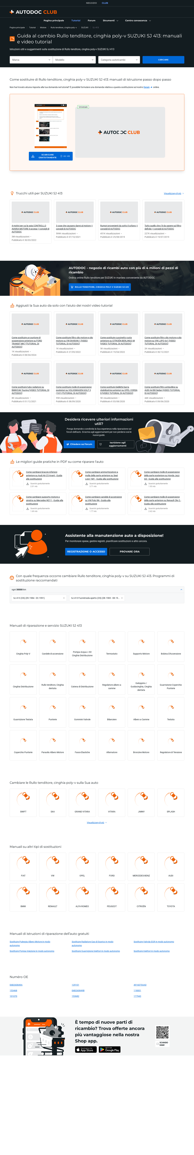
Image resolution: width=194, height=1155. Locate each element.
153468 (13, 990)
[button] (110, 21)
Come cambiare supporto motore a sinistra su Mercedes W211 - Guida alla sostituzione (44, 500)
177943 (137, 996)
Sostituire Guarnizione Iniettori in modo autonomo (96, 951)
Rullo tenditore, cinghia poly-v (64, 27)
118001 (137, 990)
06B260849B (78, 990)
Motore (43, 27)
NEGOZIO (91, 3)
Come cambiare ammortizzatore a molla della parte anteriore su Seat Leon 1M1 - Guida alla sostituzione (101, 475)
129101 (75, 984)
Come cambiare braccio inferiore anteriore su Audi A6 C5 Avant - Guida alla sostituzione (44, 475)
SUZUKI (84, 27)
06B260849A (16, 984)
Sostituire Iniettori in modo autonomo (152, 951)
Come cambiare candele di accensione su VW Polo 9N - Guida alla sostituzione (103, 500)
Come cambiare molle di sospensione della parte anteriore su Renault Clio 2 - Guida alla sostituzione (162, 500)
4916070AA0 (140, 984)
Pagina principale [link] (17, 27)
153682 (75, 996)
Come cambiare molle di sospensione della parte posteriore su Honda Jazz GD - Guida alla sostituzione (162, 475)
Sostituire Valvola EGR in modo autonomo (154, 941)
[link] (53, 21)
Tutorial (32, 27)
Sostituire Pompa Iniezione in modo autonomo (32, 951)
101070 (13, 996)
